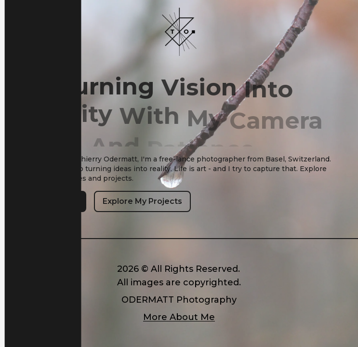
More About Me (179, 317)
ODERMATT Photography (179, 299)
